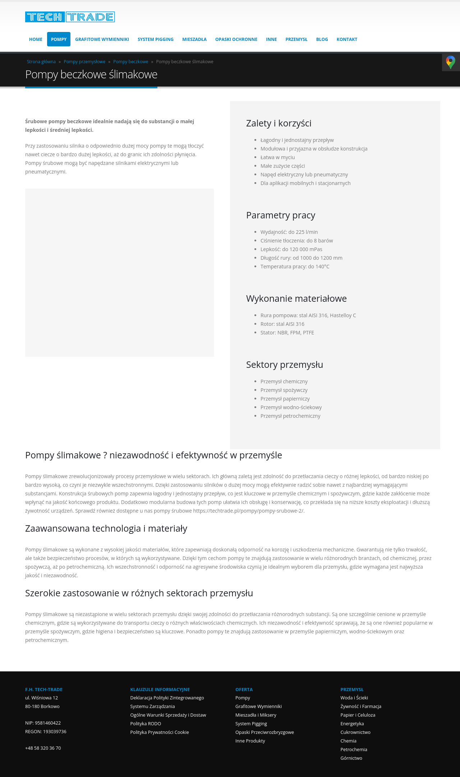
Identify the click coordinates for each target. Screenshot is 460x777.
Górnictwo (352, 758)
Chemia (349, 741)
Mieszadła (194, 39)
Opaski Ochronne (236, 39)
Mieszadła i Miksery (255, 715)
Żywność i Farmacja (361, 706)
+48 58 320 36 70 (43, 748)
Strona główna (41, 62)
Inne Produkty (250, 741)
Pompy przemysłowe (84, 62)
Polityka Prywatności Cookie (159, 732)
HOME (35, 39)
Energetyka (352, 724)
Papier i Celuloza (358, 715)
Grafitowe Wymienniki (102, 39)
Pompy (58, 39)
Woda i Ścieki (354, 698)
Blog (322, 39)
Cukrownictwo (356, 732)
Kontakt (347, 39)
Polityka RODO (145, 724)
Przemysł (296, 39)
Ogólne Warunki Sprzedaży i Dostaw (168, 715)
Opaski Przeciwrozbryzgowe (264, 732)
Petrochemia (354, 749)
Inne (271, 39)
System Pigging (156, 39)
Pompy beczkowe (130, 62)
